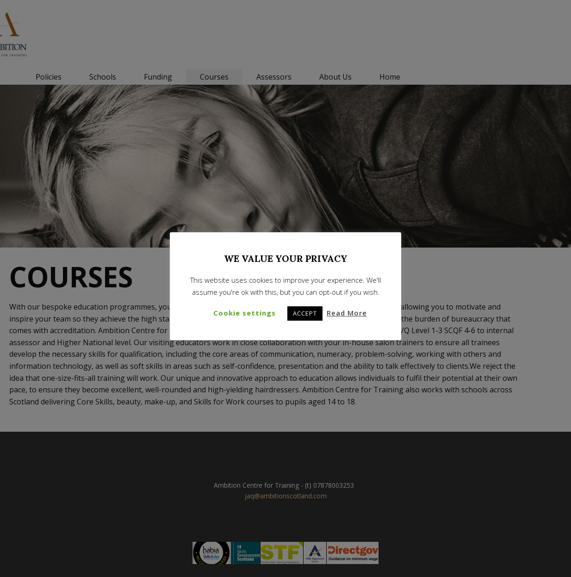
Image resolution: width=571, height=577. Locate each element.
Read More (347, 312)
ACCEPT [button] (305, 313)
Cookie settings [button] (244, 312)
